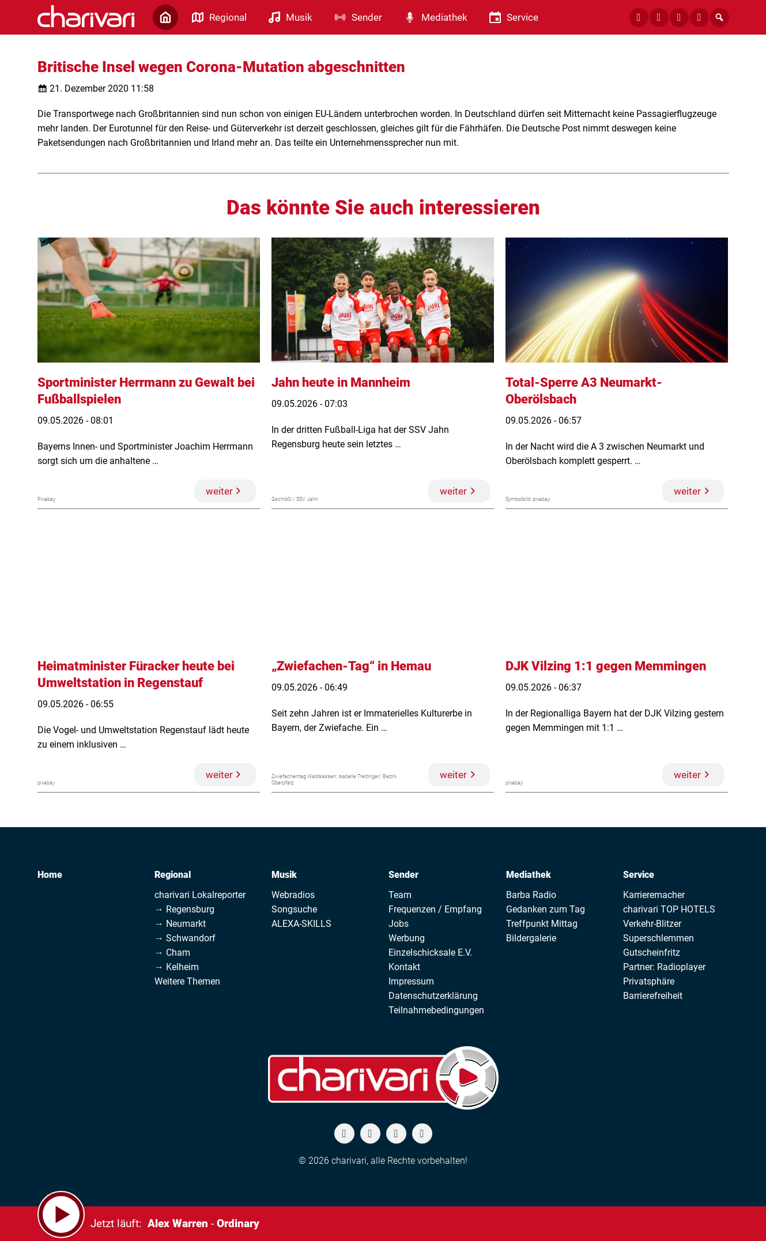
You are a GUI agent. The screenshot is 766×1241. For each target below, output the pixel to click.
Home (49, 874)
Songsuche (294, 909)
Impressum (411, 981)
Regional (172, 874)
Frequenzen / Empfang (435, 909)
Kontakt (404, 966)
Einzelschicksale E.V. (430, 952)
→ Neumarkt (180, 923)
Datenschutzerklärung (433, 995)
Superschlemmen (658, 938)
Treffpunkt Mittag (542, 923)
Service (638, 874)
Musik (284, 874)
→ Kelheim (176, 966)
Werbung (406, 938)
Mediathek (528, 874)
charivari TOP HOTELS (669, 909)
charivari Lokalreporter (200, 894)
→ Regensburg (184, 909)
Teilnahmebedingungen (436, 1010)
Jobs (398, 923)
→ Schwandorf (185, 938)
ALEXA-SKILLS (301, 923)
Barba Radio (531, 894)
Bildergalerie (531, 938)
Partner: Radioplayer (664, 966)
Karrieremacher (654, 894)
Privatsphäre (648, 981)
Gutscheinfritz (651, 952)
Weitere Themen (187, 981)
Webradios (293, 894)
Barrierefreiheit (652, 995)
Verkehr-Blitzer (652, 923)
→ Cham (172, 952)
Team (400, 894)
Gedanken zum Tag (545, 909)
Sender (403, 874)
